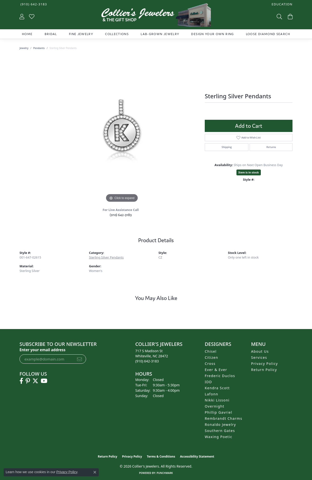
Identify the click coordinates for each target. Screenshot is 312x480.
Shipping (227, 147)
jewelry (24, 48)
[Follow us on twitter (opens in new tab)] (35, 381)
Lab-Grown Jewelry (160, 34)
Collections (117, 34)
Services (259, 357)
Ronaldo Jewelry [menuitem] (220, 424)
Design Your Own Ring (212, 34)
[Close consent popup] (94, 472)
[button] (281, 4)
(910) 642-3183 (121, 214)
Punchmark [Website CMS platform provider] (165, 473)
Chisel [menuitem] (211, 351)
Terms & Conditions (161, 456)
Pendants (39, 48)
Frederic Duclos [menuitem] (220, 375)
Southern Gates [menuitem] (220, 430)
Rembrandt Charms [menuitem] (223, 418)
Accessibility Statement (197, 456)
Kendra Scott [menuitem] (217, 388)
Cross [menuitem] (210, 363)
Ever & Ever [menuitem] (216, 369)
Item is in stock (248, 172)
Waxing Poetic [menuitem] (218, 436)
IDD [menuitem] (208, 382)
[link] (33, 4)
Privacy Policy (264, 363)
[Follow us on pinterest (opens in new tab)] (28, 381)
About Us (260, 351)
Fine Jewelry (81, 34)
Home (27, 34)
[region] (122, 130)
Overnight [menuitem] (214, 406)
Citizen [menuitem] (211, 357)
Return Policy (264, 369)
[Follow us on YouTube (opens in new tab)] (44, 381)
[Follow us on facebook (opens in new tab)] (21, 381)
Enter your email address (42, 349)
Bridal (51, 34)
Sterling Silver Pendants (106, 257)
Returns (271, 147)
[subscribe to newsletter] (79, 359)
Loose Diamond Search (268, 34)
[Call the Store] (147, 361)
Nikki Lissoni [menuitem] (217, 400)
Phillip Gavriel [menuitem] (218, 412)
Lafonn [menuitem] (211, 394)
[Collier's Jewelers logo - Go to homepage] (156, 16)
